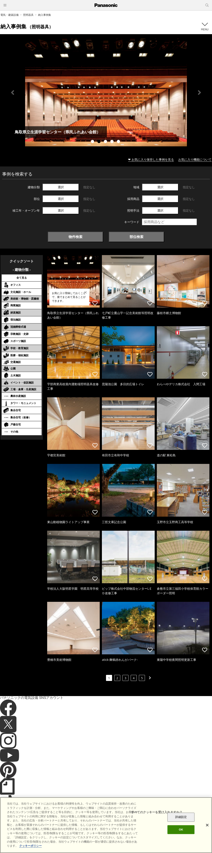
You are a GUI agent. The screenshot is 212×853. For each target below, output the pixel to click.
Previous (12, 92)
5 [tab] (119, 142)
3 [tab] (106, 142)
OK (181, 829)
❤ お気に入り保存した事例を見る (151, 159)
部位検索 (136, 236)
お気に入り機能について (195, 159)
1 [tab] (93, 142)
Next (199, 92)
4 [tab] (112, 142)
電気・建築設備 (9, 15)
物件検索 (75, 236)
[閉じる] (207, 825)
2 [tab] (99, 142)
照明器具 (28, 15)
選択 (61, 187)
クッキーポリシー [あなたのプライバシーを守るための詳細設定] (30, 845)
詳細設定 (181, 817)
